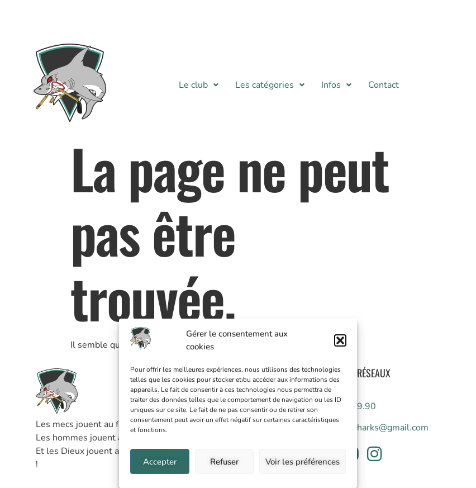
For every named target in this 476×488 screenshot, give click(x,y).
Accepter (160, 461)
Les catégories (269, 85)
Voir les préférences (302, 461)
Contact (383, 85)
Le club (198, 85)
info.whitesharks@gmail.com (371, 427)
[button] (340, 340)
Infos (336, 85)
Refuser (224, 461)
